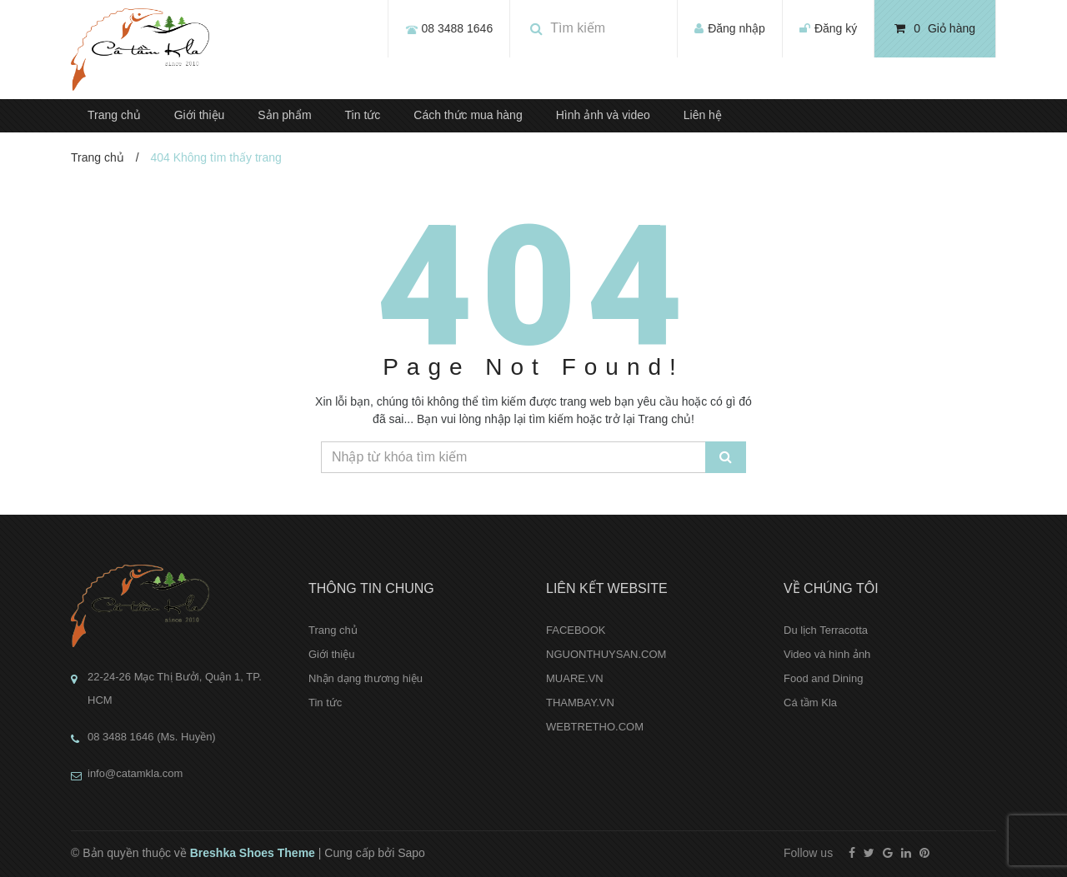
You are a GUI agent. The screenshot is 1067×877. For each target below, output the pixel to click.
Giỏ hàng (934, 28)
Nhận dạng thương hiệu (365, 678)
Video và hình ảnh (827, 654)
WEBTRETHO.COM (595, 726)
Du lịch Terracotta (826, 630)
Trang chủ (114, 115)
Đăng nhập (736, 28)
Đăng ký (835, 28)
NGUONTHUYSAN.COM (606, 654)
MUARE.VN (575, 678)
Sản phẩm (284, 115)
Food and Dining (823, 678)
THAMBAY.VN (580, 702)
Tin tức (363, 115)
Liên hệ (703, 115)
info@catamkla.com (135, 773)
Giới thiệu (199, 115)
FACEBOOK (576, 630)
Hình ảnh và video (603, 115)
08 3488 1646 (457, 28)
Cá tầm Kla (810, 702)
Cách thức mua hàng (467, 115)
